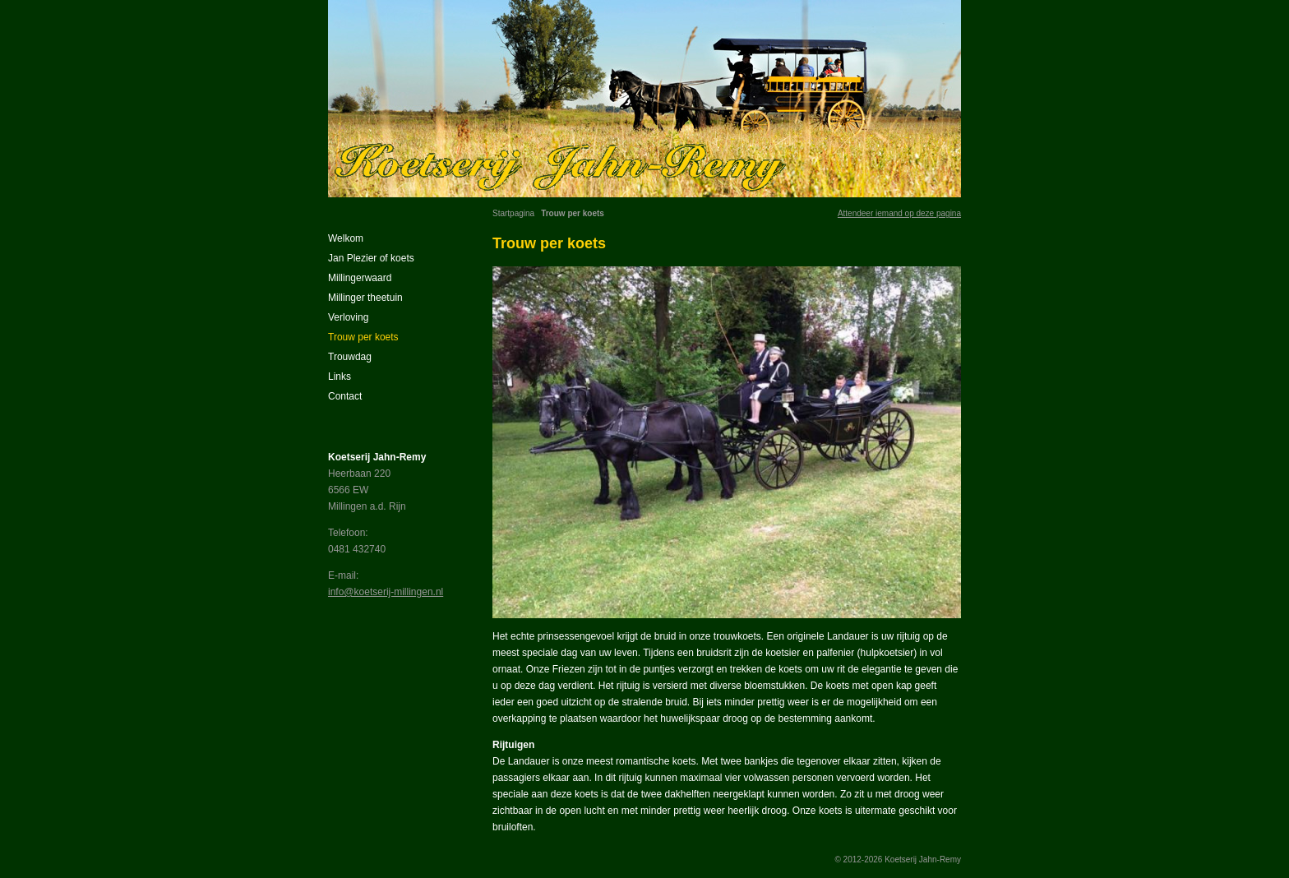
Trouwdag (350, 357)
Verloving (348, 317)
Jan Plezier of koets (371, 258)
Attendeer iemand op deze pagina (899, 213)
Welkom (345, 238)
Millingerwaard (359, 278)
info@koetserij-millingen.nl (385, 592)
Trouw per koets (363, 337)
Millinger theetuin (365, 297)
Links (339, 376)
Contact (345, 396)
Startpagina (513, 213)
